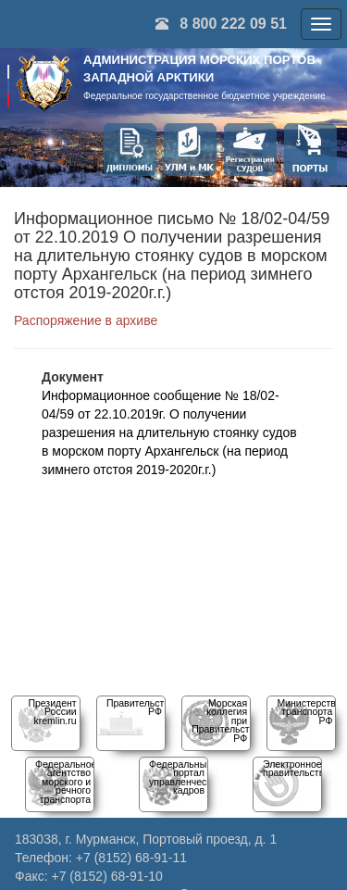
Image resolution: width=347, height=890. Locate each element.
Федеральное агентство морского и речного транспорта (65, 781)
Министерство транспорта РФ (309, 711)
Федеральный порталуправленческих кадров (185, 777)
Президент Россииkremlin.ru (52, 711)
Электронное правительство (296, 768)
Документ (73, 377)
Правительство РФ (140, 707)
